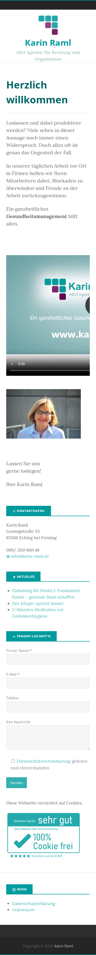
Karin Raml (48, 42)
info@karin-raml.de (30, 556)
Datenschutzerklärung (33, 903)
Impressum (23, 909)
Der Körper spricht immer (38, 603)
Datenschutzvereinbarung (44, 761)
